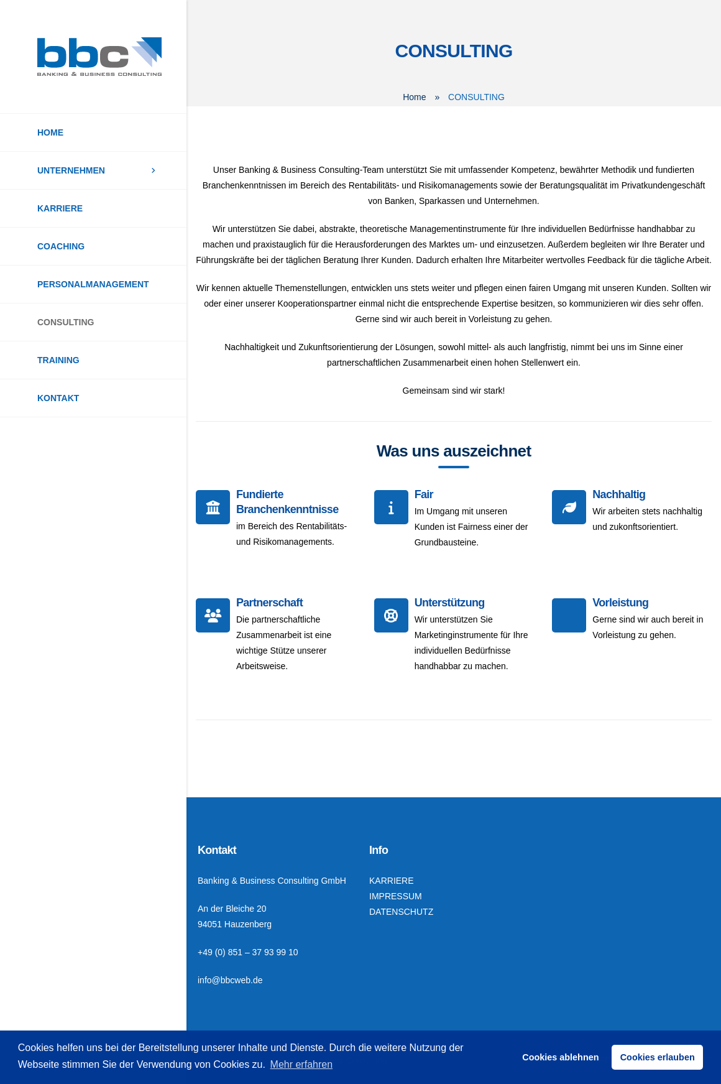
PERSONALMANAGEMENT (93, 284)
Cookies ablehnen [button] (560, 1057)
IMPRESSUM (395, 896)
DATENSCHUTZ (401, 912)
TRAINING (58, 360)
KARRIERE (60, 208)
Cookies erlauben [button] (657, 1057)
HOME (50, 132)
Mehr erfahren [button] (301, 1064)
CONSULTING (65, 322)
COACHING (61, 246)
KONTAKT (58, 398)
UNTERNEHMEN (71, 170)
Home (414, 97)
